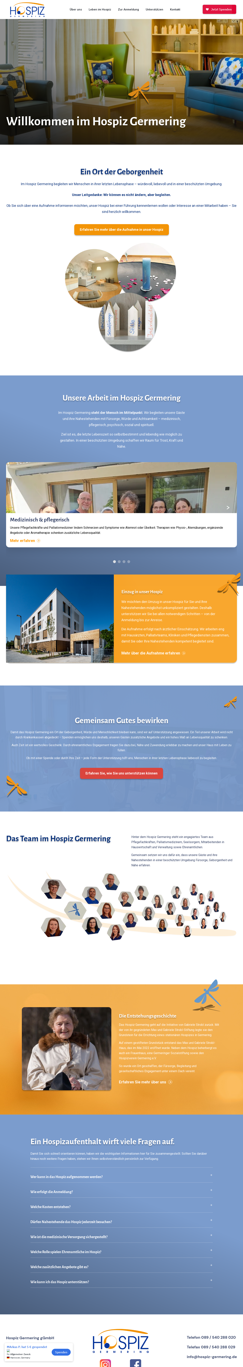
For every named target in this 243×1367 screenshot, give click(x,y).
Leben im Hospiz (100, 9)
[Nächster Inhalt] (228, 513)
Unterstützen (154, 9)
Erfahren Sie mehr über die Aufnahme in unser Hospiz (121, 230)
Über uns (76, 9)
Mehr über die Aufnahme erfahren (153, 658)
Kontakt (175, 9)
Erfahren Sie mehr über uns (145, 1087)
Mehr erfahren (25, 546)
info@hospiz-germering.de (212, 1356)
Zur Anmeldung (128, 9)
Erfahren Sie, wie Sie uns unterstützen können (121, 779)
